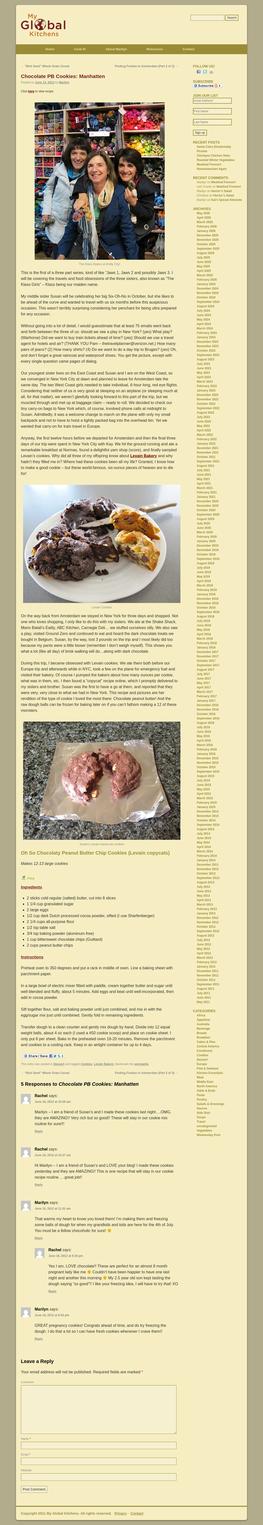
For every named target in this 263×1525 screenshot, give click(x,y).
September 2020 (208, 514)
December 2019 (208, 545)
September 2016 (208, 718)
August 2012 (205, 935)
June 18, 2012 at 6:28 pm (65, 1256)
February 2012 (207, 962)
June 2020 (204, 528)
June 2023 (204, 368)
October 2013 (206, 873)
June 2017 (204, 678)
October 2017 (206, 661)
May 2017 (203, 683)
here (31, 91)
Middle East (205, 1082)
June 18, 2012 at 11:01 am (53, 1208)
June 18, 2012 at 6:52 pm (52, 1315)
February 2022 (207, 439)
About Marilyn (116, 49)
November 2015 (208, 762)
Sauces (202, 1108)
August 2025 (205, 253)
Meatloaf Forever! (209, 164)
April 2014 (204, 847)
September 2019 (208, 559)
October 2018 (206, 607)
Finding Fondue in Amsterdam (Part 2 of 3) (146, 66)
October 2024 (206, 297)
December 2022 (208, 395)
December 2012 (208, 918)
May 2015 (203, 789)
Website (26, 1470)
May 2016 (203, 736)
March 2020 (205, 532)
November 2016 (208, 709)
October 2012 (206, 926)
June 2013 (204, 891)
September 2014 (208, 825)
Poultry (202, 1099)
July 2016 (203, 727)
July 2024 (203, 310)
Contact (188, 49)
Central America (208, 1046)
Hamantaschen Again (212, 169)
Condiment (204, 1051)
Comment (27, 1382)
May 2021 (203, 479)
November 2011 (208, 975)
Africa (201, 1015)
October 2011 (206, 980)
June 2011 (204, 997)
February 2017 (207, 696)
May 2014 (203, 842)
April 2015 (204, 793)
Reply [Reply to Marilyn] (39, 1238)
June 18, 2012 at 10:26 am (53, 1101)
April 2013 (204, 900)
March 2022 (205, 435)
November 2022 (208, 399)
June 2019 (204, 572)
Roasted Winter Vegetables (216, 160)
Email (25, 1454)
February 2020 (207, 536)
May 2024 (203, 319)
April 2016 (204, 740)
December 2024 (208, 288)
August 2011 (205, 988)
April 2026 (204, 217)
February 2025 (207, 279)
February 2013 (207, 909)
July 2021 (203, 470)
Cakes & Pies (206, 1042)
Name (26, 1439)
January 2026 (206, 231)
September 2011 (208, 984)
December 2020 (208, 501)
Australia (203, 1024)
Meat (200, 1077)
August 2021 (205, 466)
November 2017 (208, 656)
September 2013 (208, 878)
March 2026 (205, 222)
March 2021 (205, 488)
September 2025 (208, 248)
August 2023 (205, 359)
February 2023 (207, 386)
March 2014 (205, 851)
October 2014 (206, 820)
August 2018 (205, 616)
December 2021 (208, 448)
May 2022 (203, 426)
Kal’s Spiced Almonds (226, 200)
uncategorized (207, 1126)
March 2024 (205, 328)
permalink (141, 1064)
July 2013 (203, 887)
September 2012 (208, 931)
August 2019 (205, 563)
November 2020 (208, 505)
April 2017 (204, 687)
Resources (154, 49)
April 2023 (204, 377)
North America (207, 1086)
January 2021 (206, 497)
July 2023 (203, 364)
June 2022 (204, 421)
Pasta (201, 1095)
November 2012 (208, 922)
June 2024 (204, 315)
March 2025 (205, 275)
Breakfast (203, 1037)
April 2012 (204, 953)
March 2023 (205, 381)
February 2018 (207, 643)
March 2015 (205, 798)
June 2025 (204, 262)
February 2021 (207, 492)
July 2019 (203, 567)
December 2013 (208, 864)
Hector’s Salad (221, 191)
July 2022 (203, 417)
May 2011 (203, 1002)
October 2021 (206, 457)
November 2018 (208, 603)
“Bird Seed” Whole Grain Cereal (45, 66)
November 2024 (208, 293)
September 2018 (208, 612)
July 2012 (203, 940)
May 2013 (203, 895)
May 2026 (203, 213)
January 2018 (206, 647)
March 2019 (205, 585)
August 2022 (205, 412)
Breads (202, 1033)
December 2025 (208, 235)
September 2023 (208, 355)
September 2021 (208, 461)
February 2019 (207, 590)
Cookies (86, 1064)
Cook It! (80, 49)
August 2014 (205, 829)
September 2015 (208, 771)
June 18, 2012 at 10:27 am (53, 1155)
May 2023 (203, 372)
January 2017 (206, 700)
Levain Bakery (143, 456)
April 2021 (204, 483)
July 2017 (203, 674)
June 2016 (204, 731)
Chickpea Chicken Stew (213, 155)
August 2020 (205, 519)
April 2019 (204, 581)
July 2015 (203, 780)
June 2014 (204, 838)
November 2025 (208, 240)
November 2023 (208, 346)
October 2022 (206, 404)
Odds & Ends (206, 1090)
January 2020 (206, 541)
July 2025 (203, 257)
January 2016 (206, 754)
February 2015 (207, 802)
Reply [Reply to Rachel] (39, 1131)
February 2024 (207, 333)
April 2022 (204, 430)
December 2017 (208, 652)
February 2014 (207, 856)
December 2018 (208, 598)
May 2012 (203, 949)
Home (49, 49)
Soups (201, 1117)
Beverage (203, 1028)
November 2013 (208, 869)
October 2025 (206, 244)
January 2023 (206, 390)
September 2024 (208, 302)
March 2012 (205, 957)
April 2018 (204, 634)
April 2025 (204, 271)
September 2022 (208, 408)
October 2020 (206, 510)
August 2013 (205, 882)
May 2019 (203, 576)
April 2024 (204, 324)
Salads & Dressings (210, 1104)
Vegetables (204, 1130)
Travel (201, 1121)
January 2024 (206, 337)
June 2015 (204, 785)
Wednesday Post (208, 1135)
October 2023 (206, 350)
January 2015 (206, 807)
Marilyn (64, 82)
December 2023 (208, 341)
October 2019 (206, 554)
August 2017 (205, 669)
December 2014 (208, 811)
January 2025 (206, 284)
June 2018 (204, 625)
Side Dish (203, 1113)
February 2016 (207, 749)
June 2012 (204, 944)
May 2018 (203, 630)
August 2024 (205, 306)
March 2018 (205, 638)
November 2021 (208, 452)
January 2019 (206, 594)
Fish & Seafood (207, 1068)
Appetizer (203, 1020)
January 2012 (206, 966)
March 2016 (205, 745)
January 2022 (206, 443)
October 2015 (206, 767)
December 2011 (208, 971)
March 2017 (205, 692)
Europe (202, 1064)
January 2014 (206, 860)
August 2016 (205, 723)
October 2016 (206, 714)
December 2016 (208, 705)
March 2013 (205, 904)
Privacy (121, 1513)
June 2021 (204, 474)
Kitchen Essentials (210, 1073)
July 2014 (203, 833)
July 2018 (203, 621)
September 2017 (208, 665)
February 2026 (207, 226)
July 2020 (203, 523)
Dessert (59, 1064)
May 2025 (203, 266)
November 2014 (208, 816)
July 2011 (203, 993)
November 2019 (208, 550)
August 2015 (205, 776)
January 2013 (206, 913)
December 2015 (208, 758)
